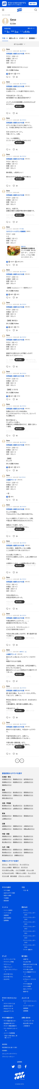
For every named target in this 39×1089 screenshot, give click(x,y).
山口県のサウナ (17, 839)
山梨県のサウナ (17, 808)
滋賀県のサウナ (7, 826)
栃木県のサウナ (17, 792)
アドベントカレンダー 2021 (29, 932)
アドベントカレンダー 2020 (29, 937)
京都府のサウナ (17, 826)
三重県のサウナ (7, 819)
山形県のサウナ (28, 782)
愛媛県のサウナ (17, 842)
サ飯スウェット (8, 967)
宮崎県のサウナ (28, 852)
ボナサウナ (24, 867)
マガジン (25, 910)
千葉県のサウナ (17, 795)
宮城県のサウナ (7, 782)
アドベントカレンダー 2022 (29, 928)
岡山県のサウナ (28, 836)
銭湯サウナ (16, 867)
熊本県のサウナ (7, 852)
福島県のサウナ (7, 785)
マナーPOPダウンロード (10, 1028)
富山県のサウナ (17, 805)
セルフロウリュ (13, 864)
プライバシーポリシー (8, 1057)
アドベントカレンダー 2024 (29, 918)
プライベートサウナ (24, 876)
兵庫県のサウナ (7, 829)
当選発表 (6, 915)
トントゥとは (7, 913)
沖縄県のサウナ (19, 855)
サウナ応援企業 (27, 984)
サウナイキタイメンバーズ (30, 1002)
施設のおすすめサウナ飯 (30, 964)
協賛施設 (25, 1008)
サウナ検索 (7, 890)
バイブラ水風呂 (20, 870)
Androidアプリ (8, 1011)
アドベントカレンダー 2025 (29, 914)
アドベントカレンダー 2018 (29, 946)
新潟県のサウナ (7, 805)
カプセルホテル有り (8, 873)
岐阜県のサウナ (7, 816)
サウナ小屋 (5, 876)
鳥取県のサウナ (7, 836)
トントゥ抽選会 (8, 910)
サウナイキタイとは (9, 1003)
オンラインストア (9, 959)
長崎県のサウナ (28, 849)
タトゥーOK (30, 870)
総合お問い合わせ (28, 1023)
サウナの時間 (27, 986)
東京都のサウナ (28, 795)
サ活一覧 (25, 890)
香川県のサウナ (7, 842)
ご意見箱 (25, 1026)
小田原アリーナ (11, 480)
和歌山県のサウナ (29, 829)
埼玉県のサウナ (7, 795)
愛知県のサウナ (28, 816)
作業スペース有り (21, 873)
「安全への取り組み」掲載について (10, 1037)
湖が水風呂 (13, 876)
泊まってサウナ (27, 989)
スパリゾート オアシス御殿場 (15, 231)
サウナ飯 (21, 229)
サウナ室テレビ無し (8, 870)
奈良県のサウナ (17, 829)
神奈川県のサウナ (7, 798)
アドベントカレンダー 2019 (29, 941)
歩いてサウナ (23, 51)
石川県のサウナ (28, 805)
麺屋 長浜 (23, 246)
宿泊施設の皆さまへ (9, 1023)
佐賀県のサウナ (17, 849)
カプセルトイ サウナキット (29, 980)
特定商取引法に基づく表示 (9, 1047)
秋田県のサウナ (17, 782)
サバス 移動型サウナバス (29, 973)
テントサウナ (32, 873)
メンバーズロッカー (28, 1006)
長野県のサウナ (28, 808)
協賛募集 (6, 920)
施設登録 (6, 901)
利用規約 (4, 1050)
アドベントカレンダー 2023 (29, 923)
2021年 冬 (6, 979)
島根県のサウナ (17, 836)
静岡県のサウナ (17, 816)
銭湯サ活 (25, 991)
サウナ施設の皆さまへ (10, 1021)
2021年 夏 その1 (8, 974)
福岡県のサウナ (7, 849)
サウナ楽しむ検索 (28, 969)
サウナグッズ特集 (9, 962)
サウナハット (7, 964)
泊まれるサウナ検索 (9, 893)
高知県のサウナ (28, 842)
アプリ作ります (27, 967)
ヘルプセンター (27, 1021)
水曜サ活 (21, 651)
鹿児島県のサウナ (7, 855)
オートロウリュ (24, 864)
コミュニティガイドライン (9, 1054)
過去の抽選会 (7, 918)
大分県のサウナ (17, 852)
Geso (13, 19)
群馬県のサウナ (28, 792)
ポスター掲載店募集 (9, 1026)
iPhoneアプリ (7, 1009)
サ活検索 (6, 898)
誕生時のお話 (7, 1006)
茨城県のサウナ (7, 792)
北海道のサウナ (7, 779)
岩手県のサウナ (28, 779)
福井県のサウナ (7, 808)
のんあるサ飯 (27, 962)
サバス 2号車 (26, 977)
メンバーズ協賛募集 (9, 1033)
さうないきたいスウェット (10, 970)
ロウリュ (4, 864)
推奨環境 (4, 1044)
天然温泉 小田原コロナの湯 (15, 53)
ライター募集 (27, 950)
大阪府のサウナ (28, 826)
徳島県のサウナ (28, 839)
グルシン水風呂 (7, 867)
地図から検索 (7, 895)
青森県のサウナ (17, 779)
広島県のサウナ (7, 839)
